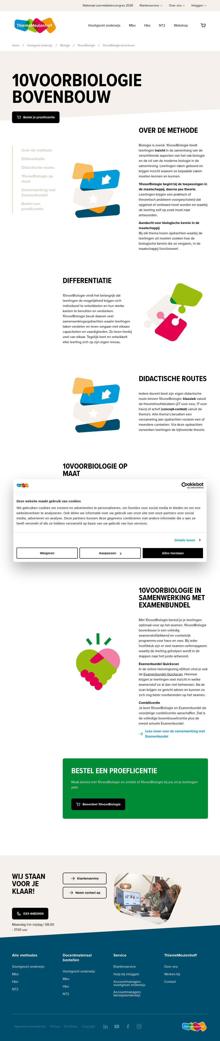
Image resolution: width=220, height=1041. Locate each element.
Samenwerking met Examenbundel (38, 192)
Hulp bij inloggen (126, 974)
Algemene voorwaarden (30, 1026)
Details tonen (185, 540)
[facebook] (127, 1026)
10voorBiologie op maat (37, 178)
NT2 (162, 25)
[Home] (35, 25)
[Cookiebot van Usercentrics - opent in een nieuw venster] (184, 485)
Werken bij (172, 974)
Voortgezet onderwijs (104, 25)
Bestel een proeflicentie (32, 206)
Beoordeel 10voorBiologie (98, 804)
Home (15, 45)
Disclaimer (71, 1026)
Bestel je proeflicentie (36, 117)
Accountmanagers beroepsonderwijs (127, 993)
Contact (170, 981)
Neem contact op (84, 892)
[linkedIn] (105, 1026)
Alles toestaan (173, 553)
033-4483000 (30, 913)
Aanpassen (110, 553)
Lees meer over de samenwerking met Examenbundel (172, 734)
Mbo (132, 25)
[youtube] (116, 1026)
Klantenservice (85, 878)
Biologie (65, 45)
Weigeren (47, 553)
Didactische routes (37, 167)
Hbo (147, 25)
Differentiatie (33, 159)
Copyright (88, 1026)
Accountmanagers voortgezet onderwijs (129, 983)
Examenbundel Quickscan (163, 674)
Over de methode (36, 150)
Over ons (171, 966)
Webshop (181, 25)
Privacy (55, 1026)
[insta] (138, 1026)
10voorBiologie (86, 45)
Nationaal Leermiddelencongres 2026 (108, 5)
